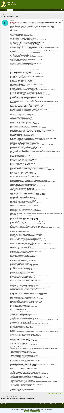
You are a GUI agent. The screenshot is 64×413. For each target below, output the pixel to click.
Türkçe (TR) (3, 403)
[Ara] (61, 10)
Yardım (55, 403)
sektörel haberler (30, 398)
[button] (19, 10)
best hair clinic (22, 398)
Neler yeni (16, 9)
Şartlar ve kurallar (42, 403)
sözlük (16, 398)
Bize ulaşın (36, 403)
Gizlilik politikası (50, 403)
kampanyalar (3, 398)
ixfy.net (13, 398)
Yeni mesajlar (3, 11)
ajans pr (9, 398)
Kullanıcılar (23, 9)
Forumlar (10, 9)
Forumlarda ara (10, 11)
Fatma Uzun (4, 17)
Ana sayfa (4, 9)
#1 (62, 20)
